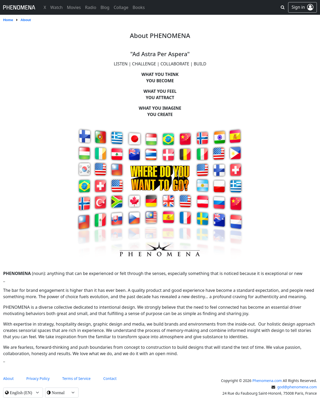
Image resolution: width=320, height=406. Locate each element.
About (26, 20)
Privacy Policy (38, 378)
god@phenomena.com (297, 386)
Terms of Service (76, 378)
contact (110, 378)
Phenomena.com (267, 380)
